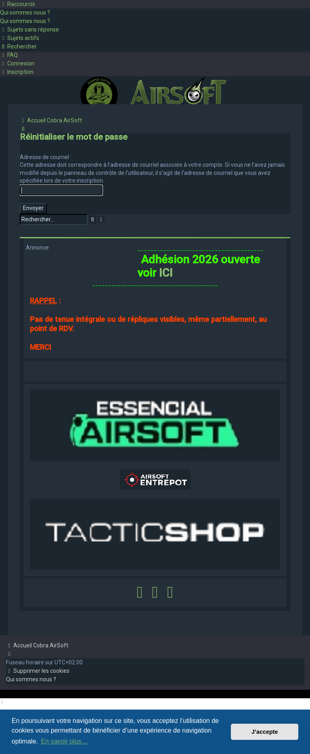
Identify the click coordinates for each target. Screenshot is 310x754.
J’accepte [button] (264, 732)
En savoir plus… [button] (64, 741)
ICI (166, 272)
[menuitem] (25, 12)
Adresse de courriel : (45, 157)
